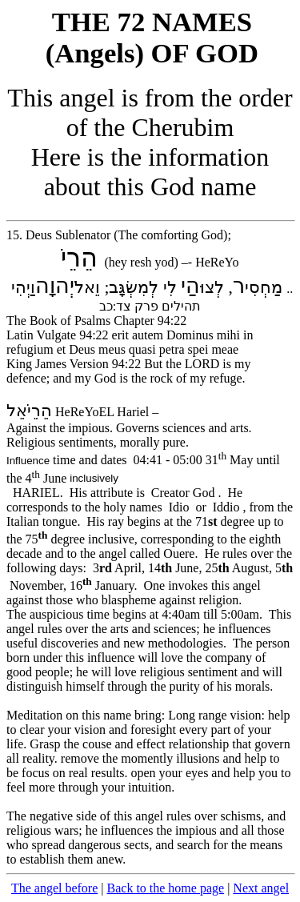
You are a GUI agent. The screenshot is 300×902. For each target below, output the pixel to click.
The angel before (54, 888)
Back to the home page (166, 888)
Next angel (261, 888)
